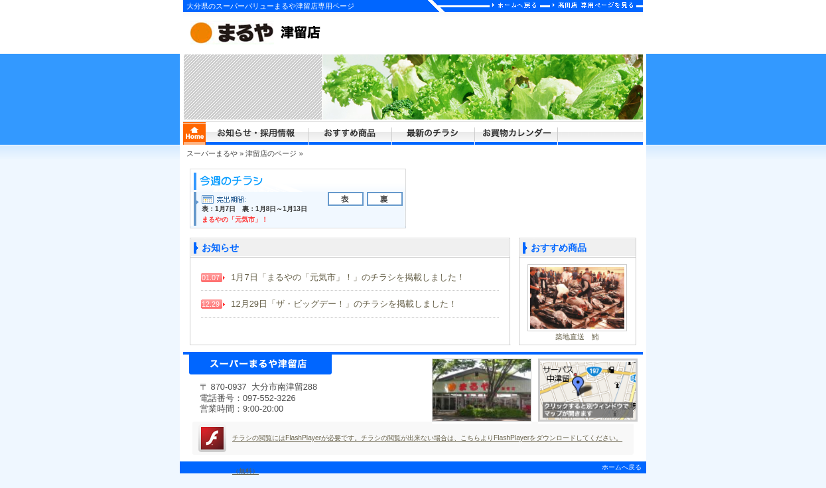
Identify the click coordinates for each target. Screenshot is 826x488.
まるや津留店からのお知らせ (257, 133)
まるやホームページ (194, 133)
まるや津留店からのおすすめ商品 (350, 133)
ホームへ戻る (622, 467)
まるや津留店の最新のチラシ (433, 133)
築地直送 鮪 (577, 337)
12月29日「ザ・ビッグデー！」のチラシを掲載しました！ (329, 304)
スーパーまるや (212, 153)
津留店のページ (271, 153)
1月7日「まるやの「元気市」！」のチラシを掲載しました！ (333, 277)
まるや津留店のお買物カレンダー (516, 133)
